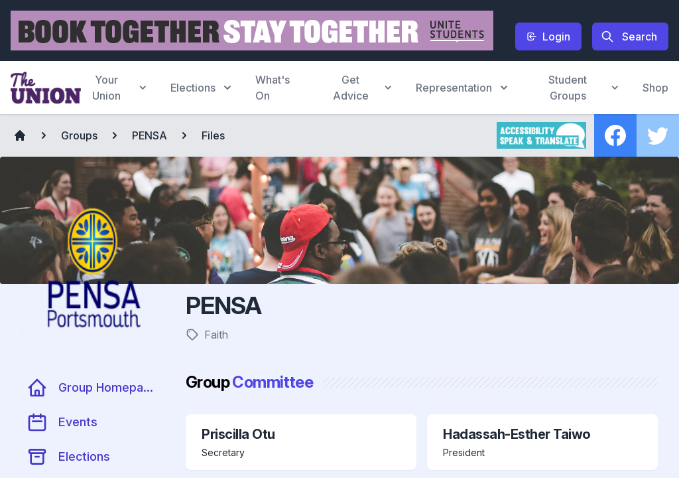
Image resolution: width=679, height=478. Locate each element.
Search (629, 36)
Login (548, 36)
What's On (272, 87)
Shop (655, 87)
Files (213, 135)
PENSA (149, 135)
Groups (79, 135)
